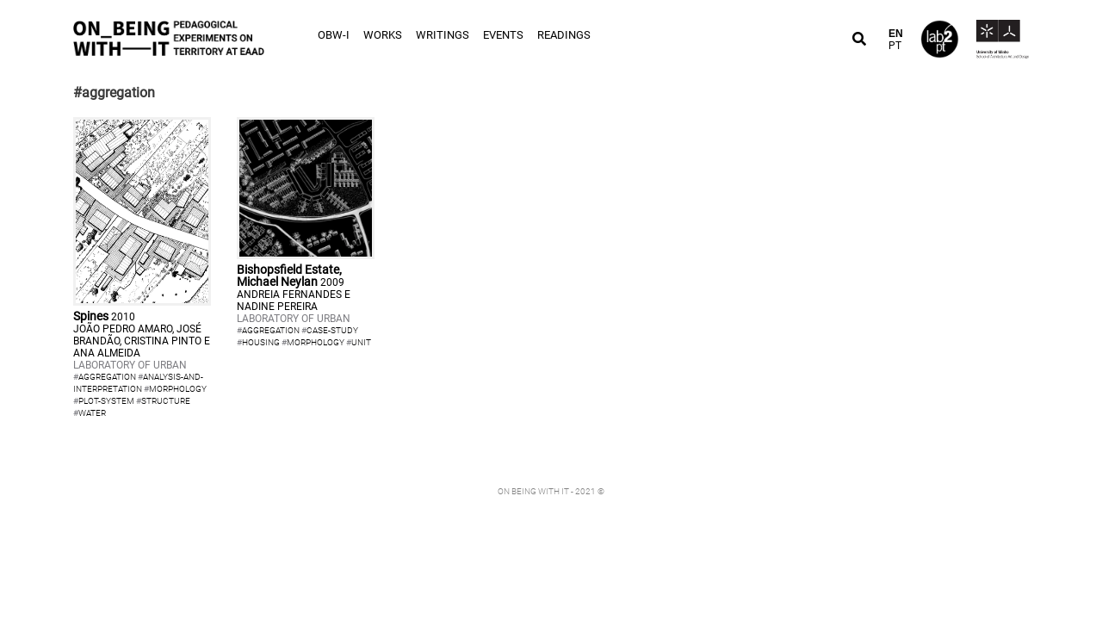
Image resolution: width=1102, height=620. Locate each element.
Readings (564, 34)
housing (261, 342)
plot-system (106, 401)
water (92, 413)
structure (165, 401)
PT (894, 46)
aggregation (107, 376)
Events (503, 34)
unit (361, 342)
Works (382, 34)
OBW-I (334, 34)
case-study (332, 330)
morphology (178, 389)
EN (895, 34)
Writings (442, 34)
